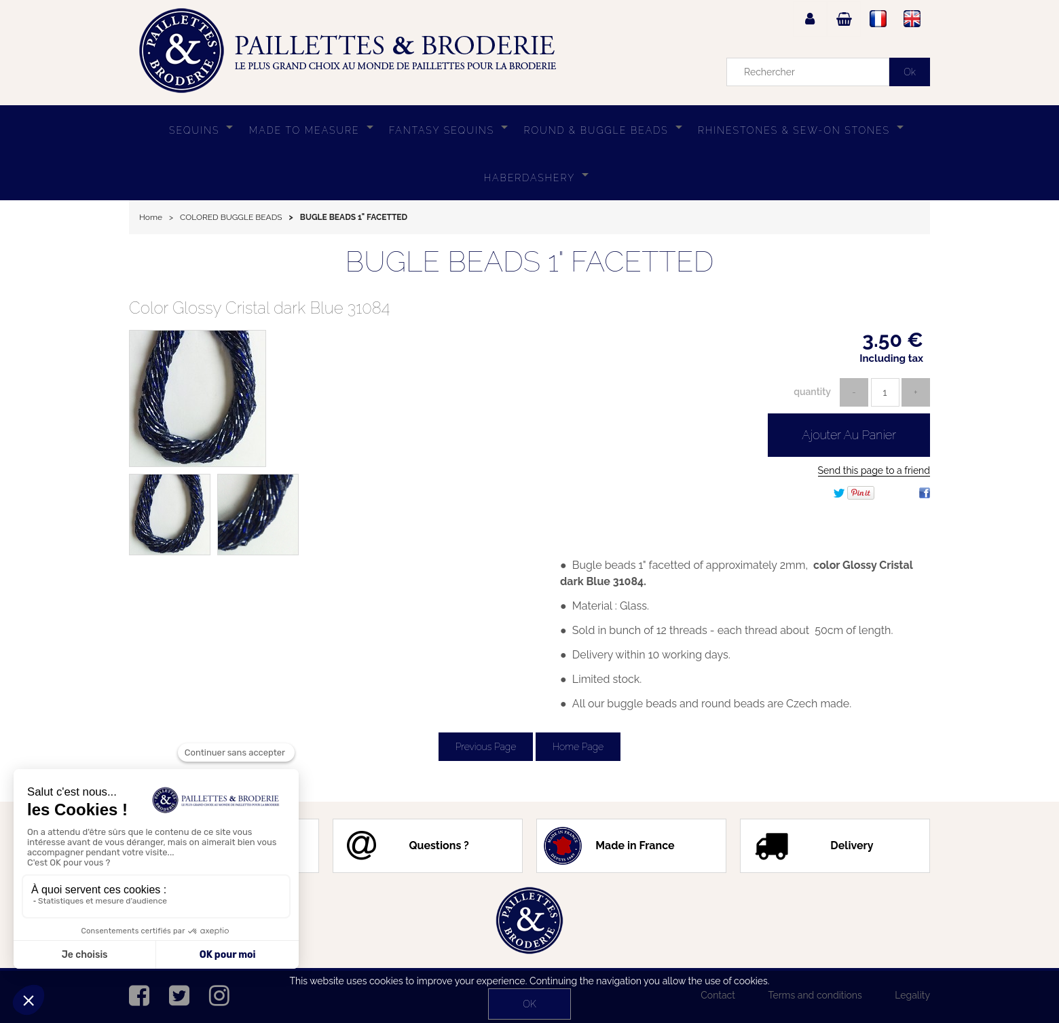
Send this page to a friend (874, 470)
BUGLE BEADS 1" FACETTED (530, 261)
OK (529, 1004)
